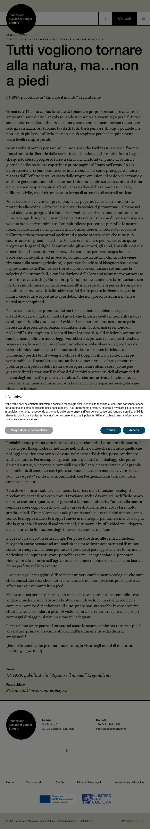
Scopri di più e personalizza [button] (29, 430)
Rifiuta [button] (111, 430)
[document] (75, 408)
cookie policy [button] (59, 407)
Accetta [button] (134, 430)
